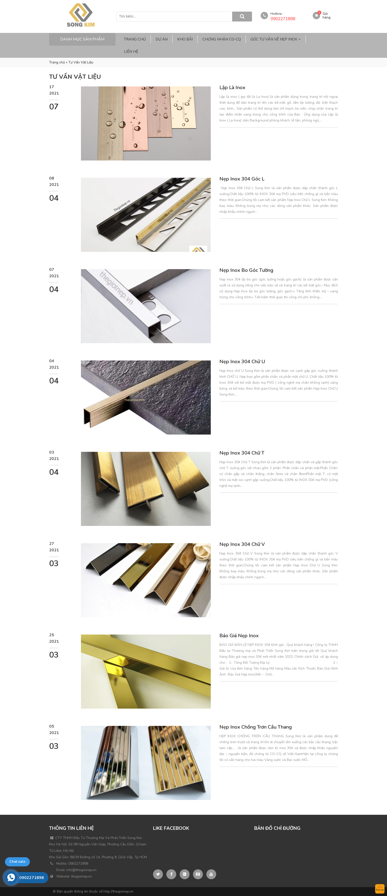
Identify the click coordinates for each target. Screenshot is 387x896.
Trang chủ (57, 62)
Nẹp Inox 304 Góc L (241, 179)
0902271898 (283, 19)
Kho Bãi (185, 39)
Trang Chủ (135, 39)
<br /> (291, 853)
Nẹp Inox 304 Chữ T (241, 453)
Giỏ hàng (326, 15)
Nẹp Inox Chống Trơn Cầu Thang (255, 727)
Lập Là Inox (232, 87)
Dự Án (161, 39)
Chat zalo (17, 861)
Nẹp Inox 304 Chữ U (242, 361)
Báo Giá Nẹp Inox (239, 635)
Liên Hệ (131, 51)
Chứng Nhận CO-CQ (221, 39)
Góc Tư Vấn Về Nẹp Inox (274, 39)
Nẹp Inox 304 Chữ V (242, 544)
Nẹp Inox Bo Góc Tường (246, 270)
